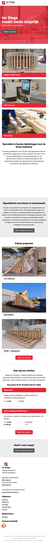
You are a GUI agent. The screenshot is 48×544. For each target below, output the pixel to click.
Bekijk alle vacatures (24, 432)
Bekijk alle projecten (24, 358)
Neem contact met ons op (24, 230)
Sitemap (6, 540)
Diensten (5, 500)
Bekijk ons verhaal (10, 32)
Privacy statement (38, 540)
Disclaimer (14, 540)
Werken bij (5, 502)
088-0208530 (6, 485)
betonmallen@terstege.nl (10, 492)
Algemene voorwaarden (25, 540)
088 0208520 (6, 480)
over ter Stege (6, 507)
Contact (4, 509)
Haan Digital (28, 536)
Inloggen (5, 517)
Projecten (5, 505)
